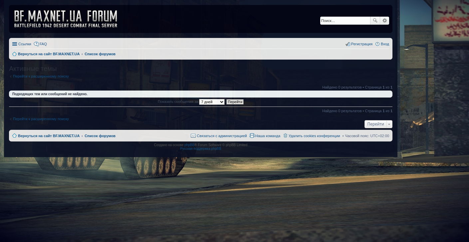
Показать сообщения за (191, 102)
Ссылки (24, 44)
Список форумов (100, 136)
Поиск (375, 21)
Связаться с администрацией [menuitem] (222, 136)
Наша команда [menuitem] (267, 136)
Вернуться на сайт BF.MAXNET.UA (49, 136)
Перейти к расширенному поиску (41, 76)
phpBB (189, 145)
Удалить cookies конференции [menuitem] (314, 136)
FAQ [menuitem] (43, 44)
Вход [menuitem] (385, 44)
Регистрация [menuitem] (361, 44)
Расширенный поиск (384, 21)
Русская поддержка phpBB (200, 148)
